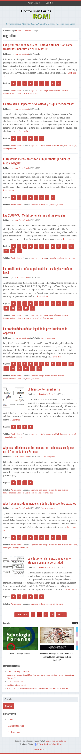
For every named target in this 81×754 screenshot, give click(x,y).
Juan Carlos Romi (22, 54)
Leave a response (48, 338)
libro (19, 93)
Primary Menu (33, 3)
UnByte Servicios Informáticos (49, 744)
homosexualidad (9, 93)
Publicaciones (16, 91)
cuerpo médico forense (52, 91)
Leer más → (25, 131)
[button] (76, 623)
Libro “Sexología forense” (20, 653)
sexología (30, 93)
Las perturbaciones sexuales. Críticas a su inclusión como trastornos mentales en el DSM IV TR (38, 46)
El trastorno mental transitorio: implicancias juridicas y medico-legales (36, 160)
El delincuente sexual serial (44, 388)
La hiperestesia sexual (16, 685)
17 (39, 369)
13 (13, 251)
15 (26, 308)
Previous (21, 615)
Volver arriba (39, 750)
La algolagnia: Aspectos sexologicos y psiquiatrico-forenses (39, 103)
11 (71, 246)
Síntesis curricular (16, 726)
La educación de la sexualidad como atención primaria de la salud (49, 560)
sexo (23, 93)
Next (61, 615)
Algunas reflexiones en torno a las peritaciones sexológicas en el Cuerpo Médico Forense (38, 449)
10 (65, 246)
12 (6, 251)
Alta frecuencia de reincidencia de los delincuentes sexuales (39, 503)
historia (65, 91)
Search (48, 3)
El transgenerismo (15, 681)
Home (18, 31)
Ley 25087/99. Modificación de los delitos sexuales (34, 215)
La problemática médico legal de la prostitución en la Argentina (35, 330)
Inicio (10, 719)
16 (33, 308)
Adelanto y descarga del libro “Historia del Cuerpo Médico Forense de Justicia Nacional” (57, 657)
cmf (40, 91)
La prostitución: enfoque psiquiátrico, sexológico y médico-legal (38, 270)
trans (37, 93)
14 (19, 251)
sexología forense (10, 148)
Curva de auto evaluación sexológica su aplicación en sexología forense (37, 688)
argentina (27, 31)
